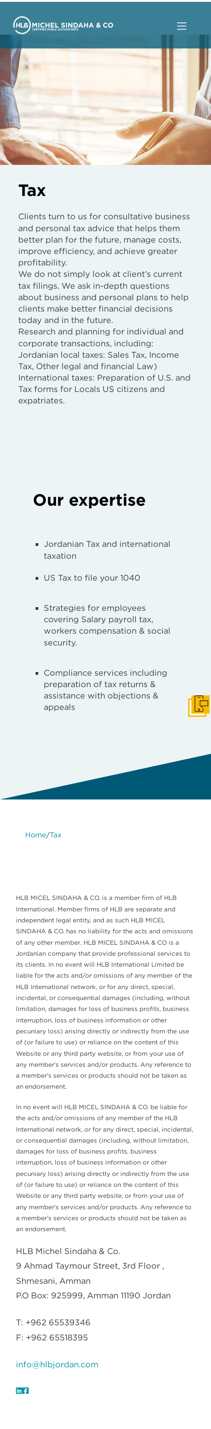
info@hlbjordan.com (57, 1364)
